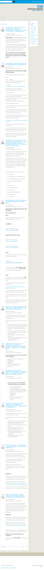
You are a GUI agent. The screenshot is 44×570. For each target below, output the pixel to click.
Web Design (34, 565)
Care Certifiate (33, 27)
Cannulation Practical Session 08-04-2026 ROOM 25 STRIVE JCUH (16, 64)
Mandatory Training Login (37, 1)
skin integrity (10, 422)
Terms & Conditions (5, 568)
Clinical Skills (33, 29)
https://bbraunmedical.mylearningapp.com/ (16, 86)
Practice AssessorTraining (33, 38)
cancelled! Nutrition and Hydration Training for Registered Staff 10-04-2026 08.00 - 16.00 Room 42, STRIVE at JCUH (16, 372)
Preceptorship (33, 41)
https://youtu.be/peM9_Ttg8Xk (12, 230)
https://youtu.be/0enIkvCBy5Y (12, 241)
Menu (3, 17)
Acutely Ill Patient (32, 24)
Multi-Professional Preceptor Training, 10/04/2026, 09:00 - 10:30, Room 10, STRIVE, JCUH (15, 496)
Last (26, 546)
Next (23, 546)
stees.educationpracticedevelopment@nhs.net (18, 484)
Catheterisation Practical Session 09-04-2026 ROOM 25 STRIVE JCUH (16, 201)
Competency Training (33, 32)
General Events (33, 35)
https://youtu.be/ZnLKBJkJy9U (12, 247)
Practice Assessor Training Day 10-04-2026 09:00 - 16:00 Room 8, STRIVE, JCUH (16, 446)
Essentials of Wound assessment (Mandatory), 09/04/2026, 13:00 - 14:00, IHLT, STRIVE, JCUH (16, 308)
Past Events (32, 43)
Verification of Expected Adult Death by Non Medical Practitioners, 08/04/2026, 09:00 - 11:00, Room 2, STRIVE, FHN (16, 29)
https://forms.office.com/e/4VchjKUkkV (14, 262)
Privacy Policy (13, 568)
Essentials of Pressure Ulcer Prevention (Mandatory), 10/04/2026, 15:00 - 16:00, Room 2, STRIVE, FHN (16, 405)
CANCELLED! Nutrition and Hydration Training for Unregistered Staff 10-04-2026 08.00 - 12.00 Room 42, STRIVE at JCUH (16, 346)
